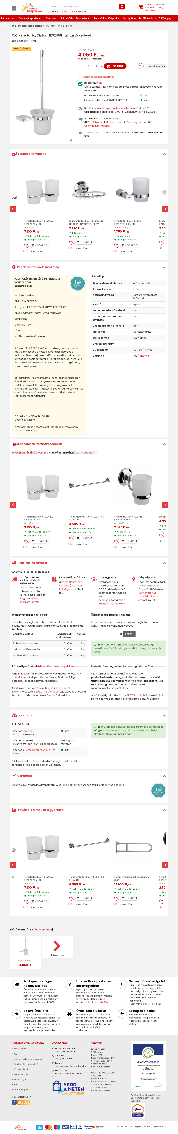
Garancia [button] (22, 776)
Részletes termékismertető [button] (35, 267)
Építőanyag (165, 18)
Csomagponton (136, 122)
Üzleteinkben (114, 122)
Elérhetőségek (20, 1089)
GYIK (15, 1084)
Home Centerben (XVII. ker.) (70, 583)
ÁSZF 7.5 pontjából (136, 695)
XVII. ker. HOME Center (70, 11)
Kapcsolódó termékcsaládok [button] (37, 444)
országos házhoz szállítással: (117, 108)
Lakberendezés (10, 24)
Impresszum (19, 1048)
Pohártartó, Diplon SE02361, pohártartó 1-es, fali (128, 222)
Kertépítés (129, 18)
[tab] (89, 154)
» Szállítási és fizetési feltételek (27, 1059)
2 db (99, 83)
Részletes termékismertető (98, 77)
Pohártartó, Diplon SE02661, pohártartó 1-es (128, 518)
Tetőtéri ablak (147, 18)
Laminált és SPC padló (106, 18)
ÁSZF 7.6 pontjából (48, 691)
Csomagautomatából (97, 126)
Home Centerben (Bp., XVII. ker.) (34, 751)
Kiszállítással (94, 122)
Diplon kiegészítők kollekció (31, 452)
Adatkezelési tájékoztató (25, 1064)
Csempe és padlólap (30, 18)
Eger (84, 11)
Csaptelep (51, 18)
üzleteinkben (19, 677)
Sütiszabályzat (20, 1069)
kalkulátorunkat (29, 602)
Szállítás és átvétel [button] (29, 563)
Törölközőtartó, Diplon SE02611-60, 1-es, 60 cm (88, 518)
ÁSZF (15, 1053)
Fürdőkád (66, 18)
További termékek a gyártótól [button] (38, 810)
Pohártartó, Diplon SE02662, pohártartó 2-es (38, 222)
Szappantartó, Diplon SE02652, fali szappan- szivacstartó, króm (86, 222)
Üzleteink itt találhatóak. (96, 1002)
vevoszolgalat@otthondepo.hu (70, 1066)
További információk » (112, 603)
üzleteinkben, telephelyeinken (55, 666)
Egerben (27, 731)
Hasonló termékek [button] (29, 154)
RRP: (80, 49)
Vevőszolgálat (20, 1079)
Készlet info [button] (24, 715)
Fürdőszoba (7, 18)
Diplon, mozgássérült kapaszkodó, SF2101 (131, 878)
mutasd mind (83, 452)
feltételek (144, 356)
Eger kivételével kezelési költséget (149, 594)
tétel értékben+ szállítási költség (155, 7)
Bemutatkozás (20, 1074)
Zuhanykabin (83, 18)
